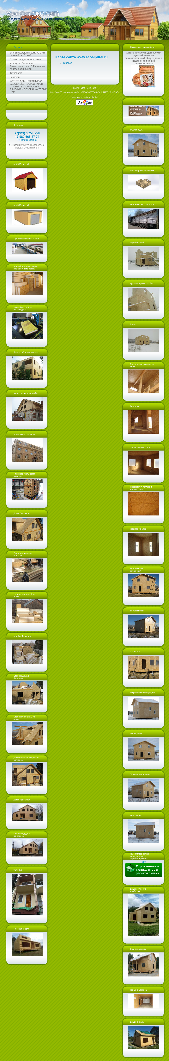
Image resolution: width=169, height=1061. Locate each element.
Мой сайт (91, 88)
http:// (144, 861)
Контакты (15, 77)
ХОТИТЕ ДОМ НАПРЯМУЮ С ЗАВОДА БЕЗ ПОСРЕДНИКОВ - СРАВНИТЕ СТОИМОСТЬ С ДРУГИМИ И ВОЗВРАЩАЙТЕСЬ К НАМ (28, 86)
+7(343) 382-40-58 (27, 133)
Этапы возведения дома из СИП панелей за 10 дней (27, 54)
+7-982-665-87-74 (27, 136)
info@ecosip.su (29, 140)
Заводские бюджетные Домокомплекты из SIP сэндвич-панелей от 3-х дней (27, 66)
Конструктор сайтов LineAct (84, 97)
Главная (18, 47)
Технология (16, 73)
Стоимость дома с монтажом (25, 59)
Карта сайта (79, 88)
